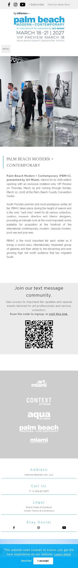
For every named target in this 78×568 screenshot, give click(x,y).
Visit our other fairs (59, 4)
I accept (43, 560)
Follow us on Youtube (64, 527)
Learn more (62, 554)
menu (6, 49)
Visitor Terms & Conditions (39, 510)
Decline (26, 560)
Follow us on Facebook (9, 4)
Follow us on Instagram (15, 4)
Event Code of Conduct (39, 507)
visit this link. (58, 314)
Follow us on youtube (22, 4)
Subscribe (37, 4)
